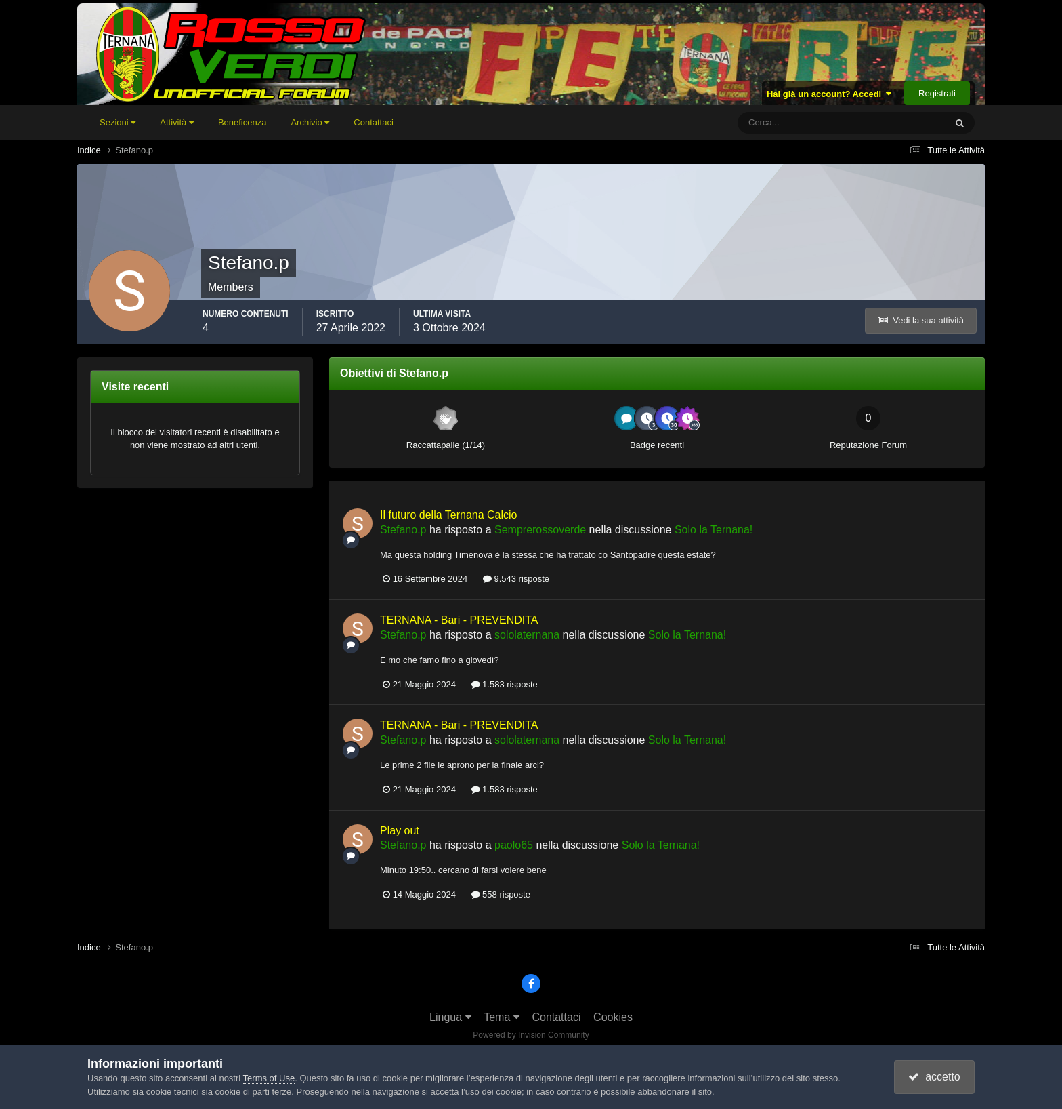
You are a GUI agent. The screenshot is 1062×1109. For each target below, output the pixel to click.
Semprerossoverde (540, 530)
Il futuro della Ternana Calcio (448, 515)
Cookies (613, 1017)
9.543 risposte (516, 578)
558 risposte (500, 894)
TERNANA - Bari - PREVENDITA (459, 620)
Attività (177, 122)
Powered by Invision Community (531, 1035)
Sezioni (117, 122)
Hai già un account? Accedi (829, 94)
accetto (934, 1077)
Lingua (450, 1017)
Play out (399, 830)
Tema (501, 1017)
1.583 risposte (504, 684)
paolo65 (513, 845)
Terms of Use (269, 1078)
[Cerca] (785, 123)
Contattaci (374, 122)
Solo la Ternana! (713, 530)
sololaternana (526, 635)
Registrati (937, 93)
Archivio (310, 122)
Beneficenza (242, 122)
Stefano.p (403, 530)
